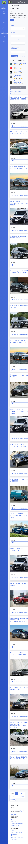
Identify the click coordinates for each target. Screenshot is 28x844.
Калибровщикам (17, 832)
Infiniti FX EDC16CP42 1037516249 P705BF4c (18, 445)
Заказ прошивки (17, 820)
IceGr (15, 67)
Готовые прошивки (17, 823)
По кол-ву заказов (15, 91)
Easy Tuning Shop (16, 812)
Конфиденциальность (17, 838)
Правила (14, 834)
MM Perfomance (17, 71)
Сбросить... (22, 56)
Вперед (12, 799)
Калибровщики (16, 822)
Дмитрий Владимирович (20, 63)
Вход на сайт (16, 825)
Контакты (15, 839)
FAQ (13, 830)
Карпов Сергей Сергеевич (17, 76)
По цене (12, 93)
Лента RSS (18, 87)
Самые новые (14, 90)
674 (23, 796)
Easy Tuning (21, 2)
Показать (15, 56)
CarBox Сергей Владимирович (17, 81)
